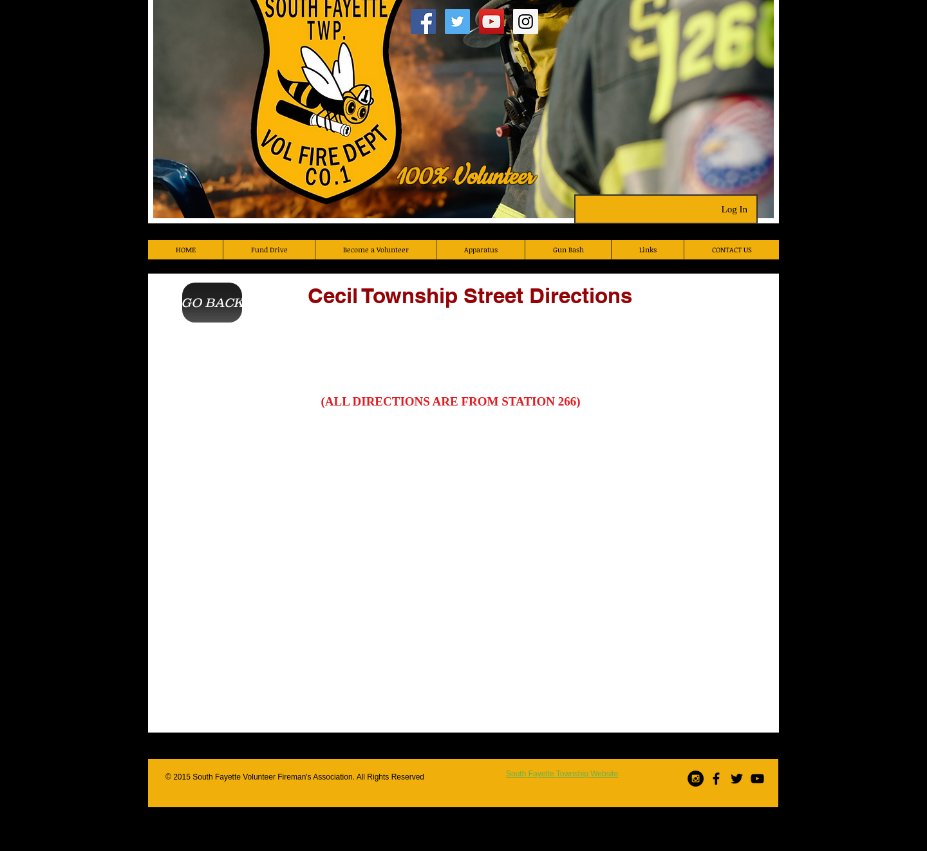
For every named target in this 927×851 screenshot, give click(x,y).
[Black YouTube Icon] (757, 779)
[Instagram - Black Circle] (696, 779)
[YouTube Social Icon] (491, 21)
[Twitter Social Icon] (457, 21)
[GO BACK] (212, 303)
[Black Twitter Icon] (737, 779)
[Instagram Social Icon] (525, 21)
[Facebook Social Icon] (423, 21)
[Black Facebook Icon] (716, 779)
